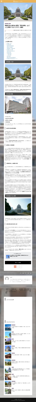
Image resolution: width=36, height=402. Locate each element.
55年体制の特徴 (9, 44)
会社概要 (16, 399)
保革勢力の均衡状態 (9, 47)
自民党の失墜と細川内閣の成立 (11, 57)
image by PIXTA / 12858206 (28, 216)
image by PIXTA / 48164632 (28, 114)
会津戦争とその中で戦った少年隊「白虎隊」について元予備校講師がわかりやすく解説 (21, 334)
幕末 (12, 388)
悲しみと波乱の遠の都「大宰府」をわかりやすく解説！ (21, 354)
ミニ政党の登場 (9, 54)
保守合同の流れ (9, 52)
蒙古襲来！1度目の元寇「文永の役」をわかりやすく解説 (25, 290)
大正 (12, 367)
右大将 (11, 277)
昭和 (9, 23)
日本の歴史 (6, 23)
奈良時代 (13, 353)
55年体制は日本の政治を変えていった (12, 58)
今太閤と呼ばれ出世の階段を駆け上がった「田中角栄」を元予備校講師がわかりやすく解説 (21, 369)
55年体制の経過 (9, 53)
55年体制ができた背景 (10, 49)
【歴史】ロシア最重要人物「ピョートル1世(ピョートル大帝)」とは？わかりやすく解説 (11, 290)
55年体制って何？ (9, 43)
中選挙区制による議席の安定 (11, 48)
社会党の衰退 (9, 56)
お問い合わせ (19, 399)
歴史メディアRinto (7, 30)
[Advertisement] (18, 311)
